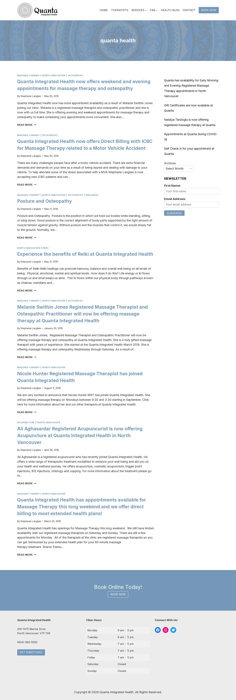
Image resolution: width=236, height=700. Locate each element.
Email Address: (175, 199)
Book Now (208, 10)
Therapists (119, 10)
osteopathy (75, 75)
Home (104, 10)
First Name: (172, 185)
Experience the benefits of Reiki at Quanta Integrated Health (85, 254)
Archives (170, 163)
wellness (92, 195)
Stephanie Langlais (30, 96)
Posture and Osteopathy (44, 201)
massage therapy (28, 75)
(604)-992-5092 (27, 642)
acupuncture (26, 422)
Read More (26, 124)
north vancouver (53, 75)
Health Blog (170, 10)
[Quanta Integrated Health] (37, 10)
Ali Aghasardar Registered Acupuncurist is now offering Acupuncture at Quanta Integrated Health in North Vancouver (80, 435)
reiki (45, 248)
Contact (189, 10)
